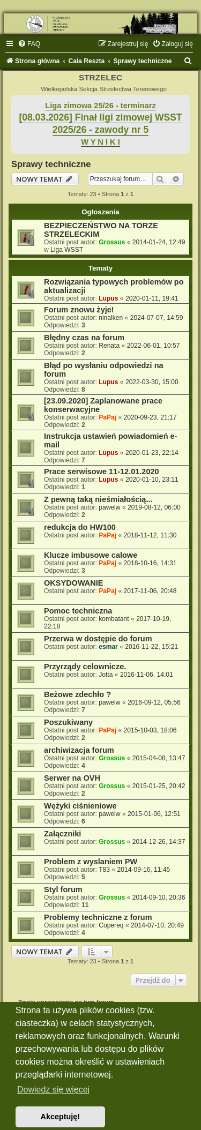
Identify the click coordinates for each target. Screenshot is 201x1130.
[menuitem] (29, 44)
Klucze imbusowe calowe (90, 555)
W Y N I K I (100, 142)
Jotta (106, 674)
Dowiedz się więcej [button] (53, 1089)
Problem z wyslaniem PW (90, 861)
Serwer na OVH (72, 778)
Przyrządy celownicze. (85, 666)
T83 (104, 869)
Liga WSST (66, 249)
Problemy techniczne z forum (98, 917)
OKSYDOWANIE (73, 583)
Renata (109, 345)
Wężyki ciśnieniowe (80, 806)
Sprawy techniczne (51, 164)
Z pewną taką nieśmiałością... (98, 499)
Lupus (108, 298)
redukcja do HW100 (80, 527)
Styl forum (63, 889)
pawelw (109, 507)
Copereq (111, 925)
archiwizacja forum (79, 750)
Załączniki (62, 833)
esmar (108, 646)
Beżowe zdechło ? (77, 694)
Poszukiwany (68, 722)
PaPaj (107, 417)
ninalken (111, 317)
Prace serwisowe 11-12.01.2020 (101, 471)
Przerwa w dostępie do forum (98, 638)
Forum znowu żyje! (79, 309)
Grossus (112, 242)
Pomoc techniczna (78, 611)
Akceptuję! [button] (60, 1116)
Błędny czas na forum (84, 337)
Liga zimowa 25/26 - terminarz (100, 105)
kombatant (114, 619)
